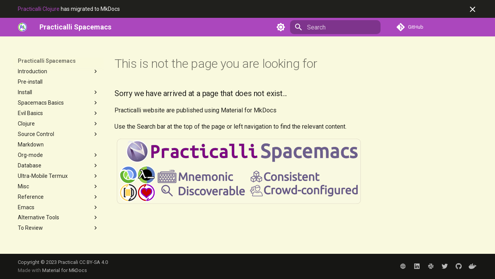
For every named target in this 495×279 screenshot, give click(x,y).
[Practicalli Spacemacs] (75, 27)
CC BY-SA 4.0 (93, 262)
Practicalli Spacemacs (47, 61)
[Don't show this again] (472, 9)
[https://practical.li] (22, 27)
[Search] (335, 27)
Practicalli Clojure (39, 9)
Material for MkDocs (64, 270)
